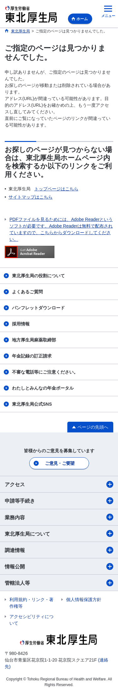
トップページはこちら (56, 188)
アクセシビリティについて (31, 620)
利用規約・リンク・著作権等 (31, 603)
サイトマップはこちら (30, 197)
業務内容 (59, 517)
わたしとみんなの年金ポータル (43, 388)
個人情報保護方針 (83, 599)
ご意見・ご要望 (59, 463)
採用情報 (21, 323)
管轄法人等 (59, 582)
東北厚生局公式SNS (32, 404)
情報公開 (59, 566)
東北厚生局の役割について (38, 275)
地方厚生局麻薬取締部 (34, 339)
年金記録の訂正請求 (32, 355)
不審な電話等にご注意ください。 (45, 372)
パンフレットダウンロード (38, 307)
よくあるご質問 (27, 291)
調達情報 (59, 550)
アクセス (59, 484)
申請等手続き (59, 500)
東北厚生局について (59, 533)
